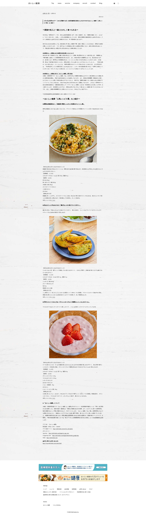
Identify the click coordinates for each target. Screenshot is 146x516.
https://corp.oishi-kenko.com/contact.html (52, 443)
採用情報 (74, 489)
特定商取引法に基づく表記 (84, 492)
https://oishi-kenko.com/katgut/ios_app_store (59, 433)
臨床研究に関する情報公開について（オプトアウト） (56, 494)
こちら (53, 200)
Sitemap (45, 485)
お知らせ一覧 (46, 13)
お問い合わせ (82, 489)
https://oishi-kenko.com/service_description (63, 429)
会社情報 (66, 489)
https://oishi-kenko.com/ (52, 437)
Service (45, 501)
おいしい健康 (46, 505)
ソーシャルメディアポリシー (67, 492)
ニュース (52, 489)
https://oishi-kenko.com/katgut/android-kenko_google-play (65, 435)
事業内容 (59, 489)
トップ (45, 489)
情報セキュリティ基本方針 (50, 492)
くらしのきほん (57, 505)
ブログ (90, 489)
